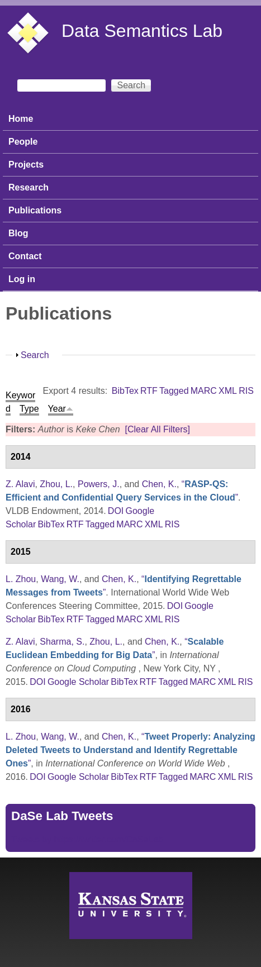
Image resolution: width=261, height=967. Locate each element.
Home (20, 118)
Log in (21, 279)
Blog (18, 233)
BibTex (125, 391)
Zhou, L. (56, 484)
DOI (116, 511)
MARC (204, 391)
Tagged (174, 391)
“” (130, 750)
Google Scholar (78, 682)
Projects (26, 164)
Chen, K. (159, 484)
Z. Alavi (20, 484)
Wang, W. (60, 579)
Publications (34, 210)
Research (28, 187)
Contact (25, 256)
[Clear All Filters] (157, 429)
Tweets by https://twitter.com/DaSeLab (87, 839)
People (22, 141)
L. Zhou (21, 579)
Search (35, 355)
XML (228, 391)
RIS (246, 391)
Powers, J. (99, 484)
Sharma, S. (62, 641)
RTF (149, 391)
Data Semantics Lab (141, 31)
